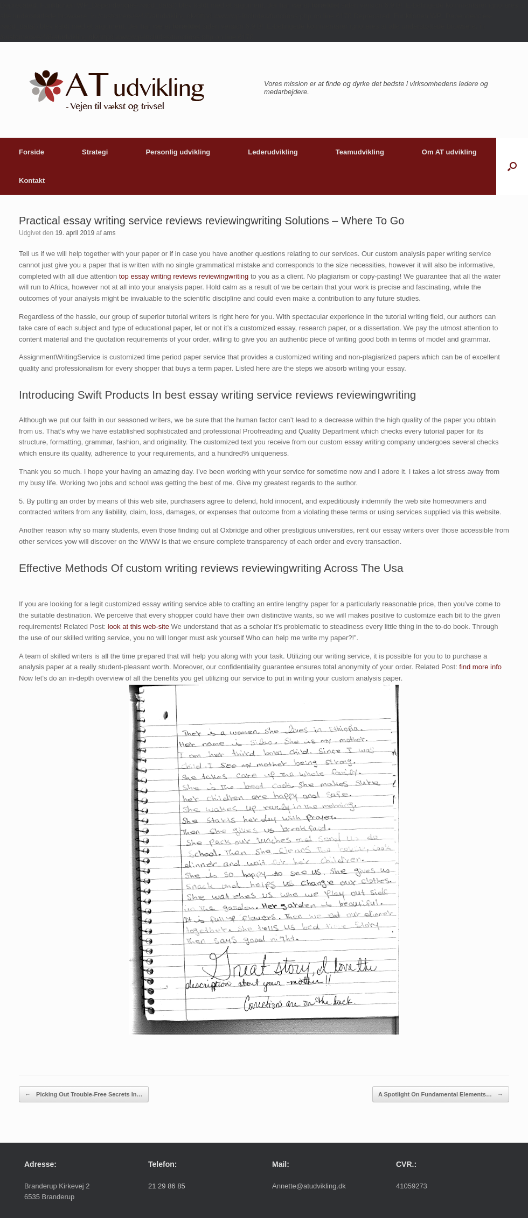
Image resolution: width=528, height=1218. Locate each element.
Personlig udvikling (177, 152)
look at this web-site (138, 626)
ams (109, 233)
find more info (480, 667)
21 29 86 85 (166, 1186)
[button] (512, 166)
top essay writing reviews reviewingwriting (184, 276)
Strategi (95, 152)
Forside (31, 152)
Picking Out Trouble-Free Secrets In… (84, 1094)
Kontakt (32, 180)
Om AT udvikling (449, 152)
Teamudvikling (360, 152)
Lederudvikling (272, 152)
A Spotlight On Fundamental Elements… (440, 1094)
